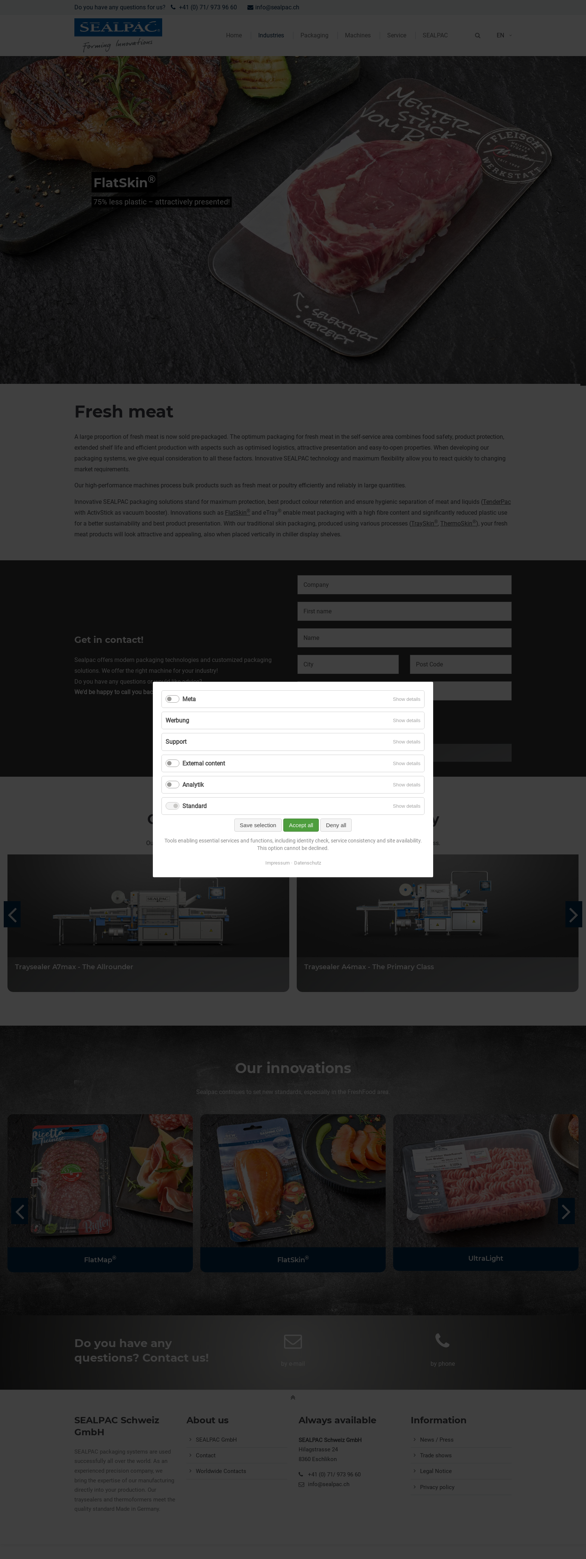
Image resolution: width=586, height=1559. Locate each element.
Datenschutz (307, 863)
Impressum (277, 863)
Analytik (193, 784)
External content (203, 763)
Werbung (177, 720)
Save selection (258, 825)
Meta (189, 699)
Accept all (301, 825)
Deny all (336, 825)
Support (176, 741)
